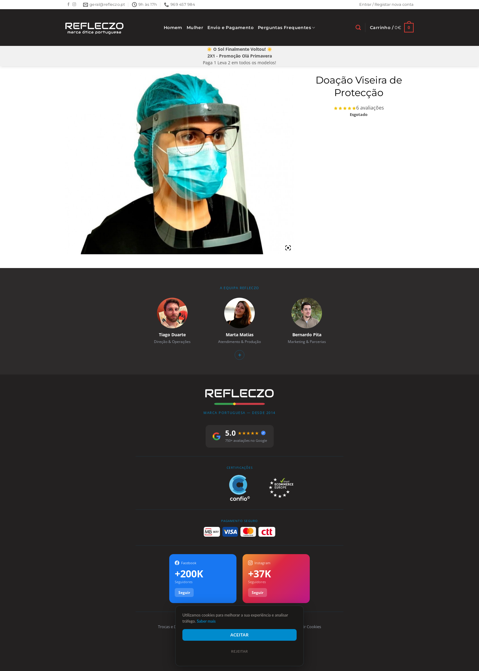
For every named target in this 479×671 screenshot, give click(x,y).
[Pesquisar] (358, 27)
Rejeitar (239, 651)
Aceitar (239, 634)
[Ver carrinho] (392, 28)
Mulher (195, 27)
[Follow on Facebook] (68, 4)
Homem (173, 27)
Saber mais (206, 621)
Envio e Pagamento (230, 27)
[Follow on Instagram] (74, 4)
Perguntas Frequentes (286, 28)
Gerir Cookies (309, 626)
